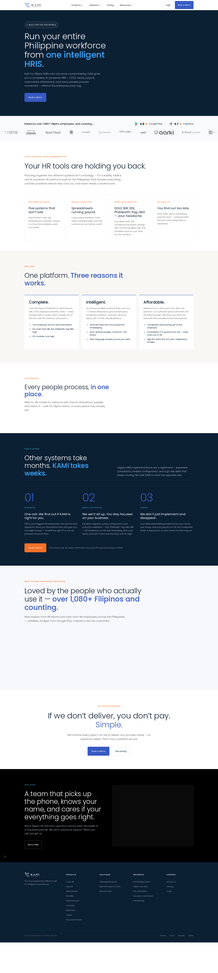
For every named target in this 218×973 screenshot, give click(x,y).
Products (77, 5)
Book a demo (184, 5)
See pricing (121, 827)
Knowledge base (141, 958)
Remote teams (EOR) (110, 963)
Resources (126, 5)
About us (171, 958)
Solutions (95, 5)
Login (168, 5)
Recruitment (106, 968)
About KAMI (33, 921)
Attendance (72, 968)
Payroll (69, 963)
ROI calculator (140, 968)
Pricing (110, 5)
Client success (140, 963)
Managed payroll (108, 958)
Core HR (70, 958)
